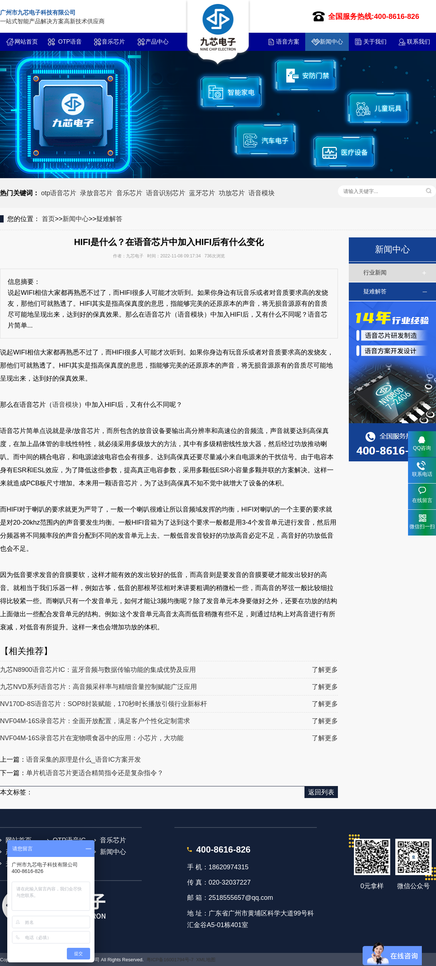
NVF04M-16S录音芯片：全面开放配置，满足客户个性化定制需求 (95, 721)
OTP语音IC (70, 45)
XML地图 (205, 959)
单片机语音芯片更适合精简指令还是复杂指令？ (95, 773)
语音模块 (262, 193)
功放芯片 (232, 193)
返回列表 (321, 792)
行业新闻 (375, 272)
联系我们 (418, 42)
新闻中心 (331, 42)
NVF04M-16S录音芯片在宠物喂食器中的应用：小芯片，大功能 (91, 738)
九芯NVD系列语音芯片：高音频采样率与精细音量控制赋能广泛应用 (98, 686)
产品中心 (157, 42)
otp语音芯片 (58, 193)
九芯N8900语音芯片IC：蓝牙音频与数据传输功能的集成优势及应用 (98, 669)
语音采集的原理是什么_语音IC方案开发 (83, 759)
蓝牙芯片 (202, 193)
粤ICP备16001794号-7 (170, 959)
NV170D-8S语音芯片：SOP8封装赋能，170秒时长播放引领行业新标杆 (103, 704)
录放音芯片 (96, 193)
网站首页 (26, 42)
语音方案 (287, 42)
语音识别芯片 (165, 193)
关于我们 (375, 42)
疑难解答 (109, 219)
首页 (48, 219)
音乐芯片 (113, 42)
